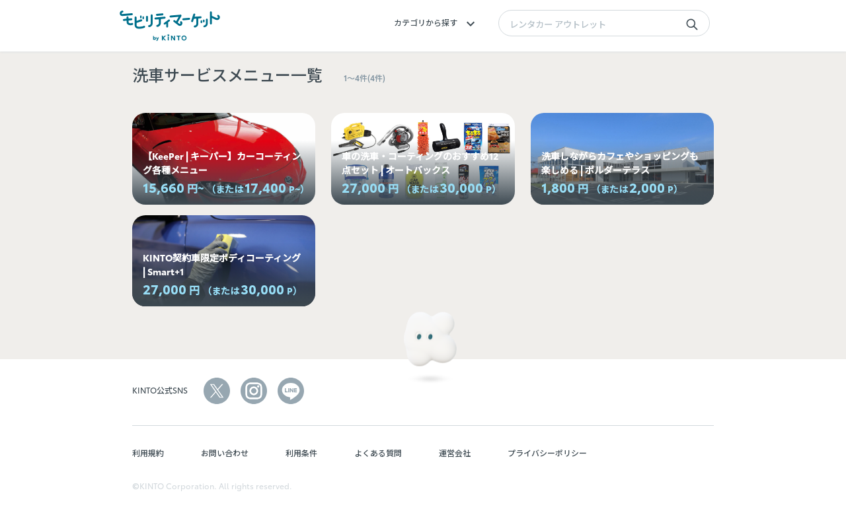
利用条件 (301, 452)
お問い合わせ (225, 452)
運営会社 (455, 452)
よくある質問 (378, 452)
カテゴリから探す (436, 22)
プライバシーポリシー (547, 452)
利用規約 (148, 452)
